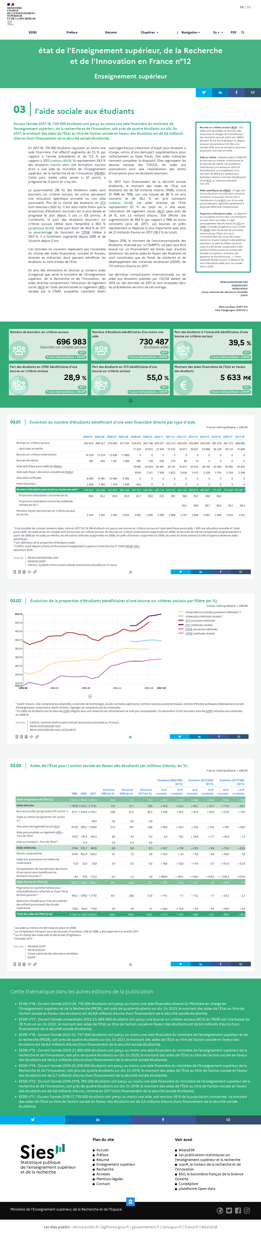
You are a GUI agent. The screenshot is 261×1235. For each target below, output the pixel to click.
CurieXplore (186, 1184)
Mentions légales (108, 1179)
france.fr (192, 1227)
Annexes (101, 1174)
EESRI (33, 32)
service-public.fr (85, 1227)
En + (218, 32)
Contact (101, 1184)
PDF (234, 32)
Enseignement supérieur (114, 1164)
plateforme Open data (195, 1189)
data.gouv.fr (172, 1227)
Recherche (103, 1169)
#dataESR (185, 1150)
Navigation (189, 32)
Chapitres (150, 32)
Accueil (100, 1150)
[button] (29, 572)
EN (249, 7)
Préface (71, 32)
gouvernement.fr (145, 1227)
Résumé (111, 32)
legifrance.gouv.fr (115, 1227)
